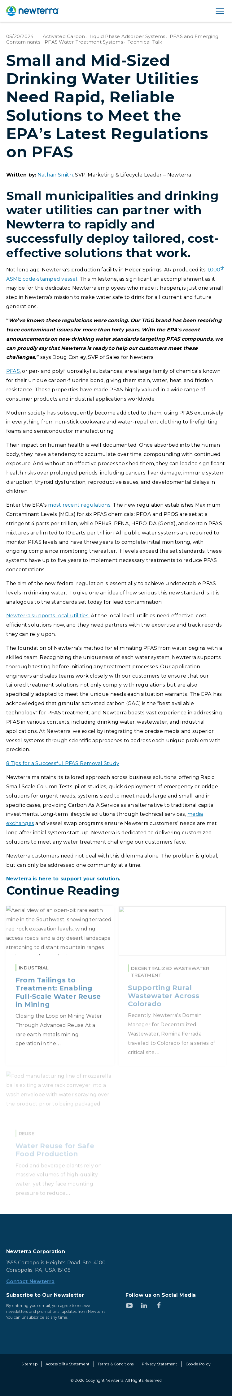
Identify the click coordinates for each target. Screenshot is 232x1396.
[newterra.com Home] (32, 11)
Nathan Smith (55, 175)
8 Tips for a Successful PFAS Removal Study (62, 763)
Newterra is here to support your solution (62, 879)
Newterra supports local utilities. (48, 616)
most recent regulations (79, 505)
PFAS (13, 371)
